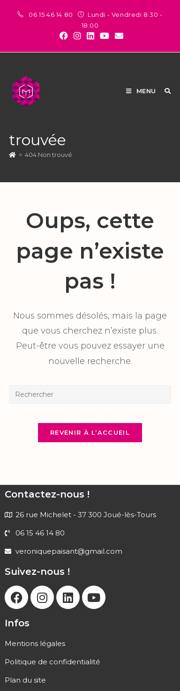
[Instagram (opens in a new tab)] (77, 35)
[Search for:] (164, 91)
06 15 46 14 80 (52, 14)
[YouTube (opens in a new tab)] (104, 35)
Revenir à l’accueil (90, 432)
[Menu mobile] (142, 91)
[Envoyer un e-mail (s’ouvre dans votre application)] (117, 35)
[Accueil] (12, 154)
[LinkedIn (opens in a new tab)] (90, 35)
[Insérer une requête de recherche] (90, 394)
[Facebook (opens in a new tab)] (64, 35)
